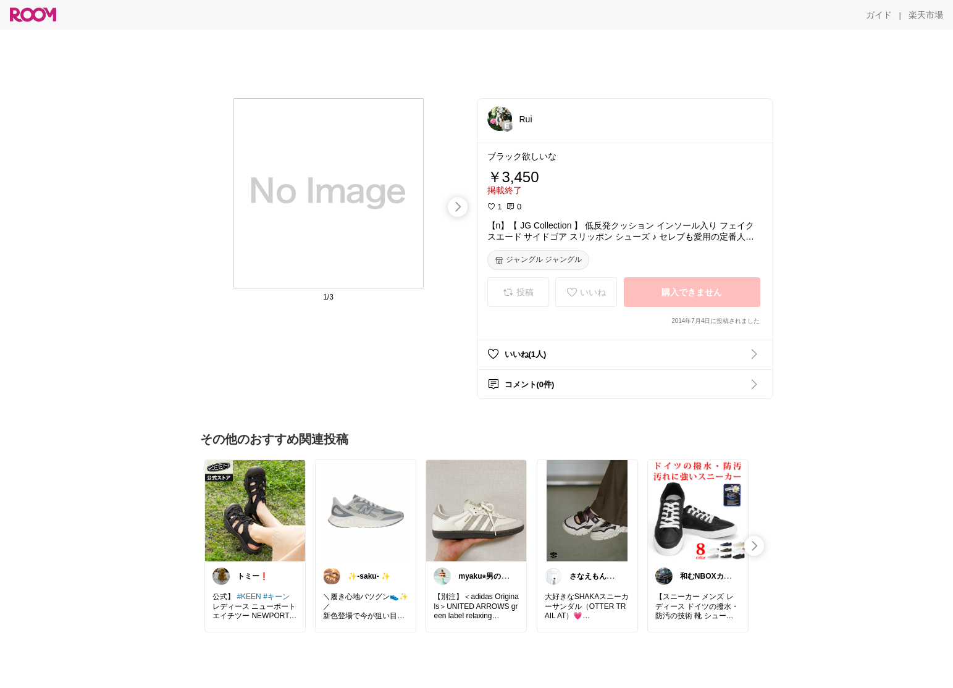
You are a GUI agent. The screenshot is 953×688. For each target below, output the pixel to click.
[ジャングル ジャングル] (538, 260)
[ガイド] (879, 14)
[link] (255, 510)
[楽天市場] (926, 14)
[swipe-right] (458, 207)
